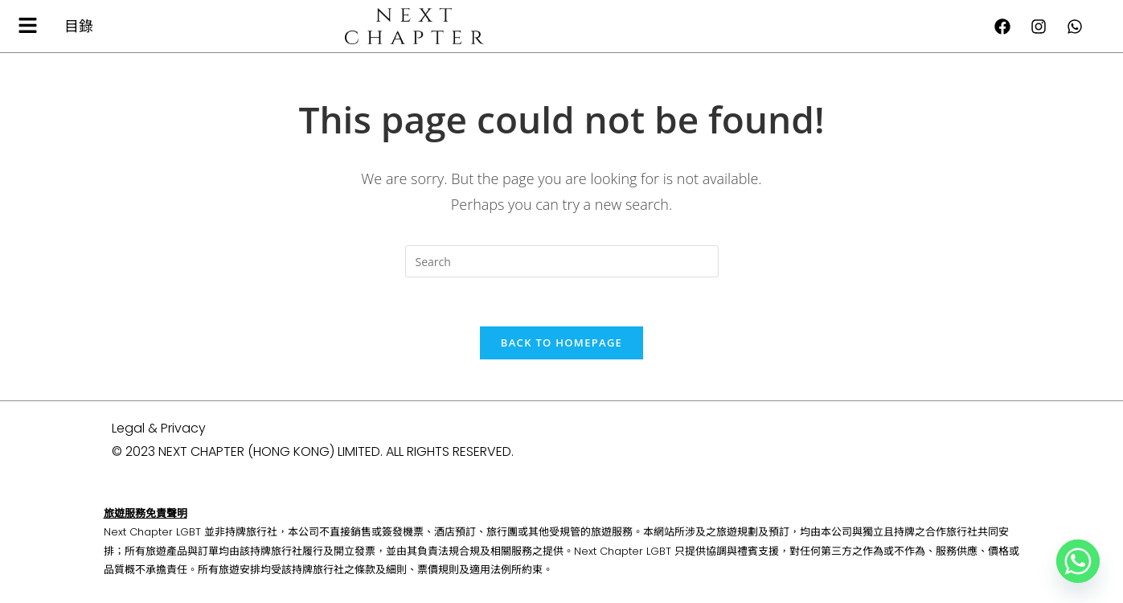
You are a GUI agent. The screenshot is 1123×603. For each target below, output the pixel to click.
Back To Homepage (561, 342)
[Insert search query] (562, 261)
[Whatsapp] (1078, 561)
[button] (28, 26)
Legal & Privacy (159, 428)
